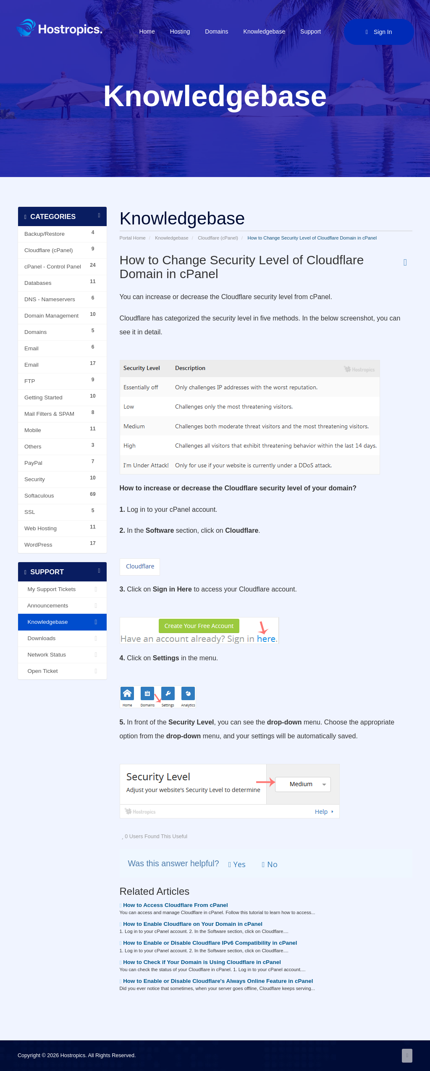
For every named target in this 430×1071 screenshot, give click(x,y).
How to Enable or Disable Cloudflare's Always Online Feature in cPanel (216, 981)
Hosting (180, 31)
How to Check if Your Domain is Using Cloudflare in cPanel (200, 962)
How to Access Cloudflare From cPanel (174, 905)
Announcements (62, 606)
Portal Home (133, 237)
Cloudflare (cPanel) (218, 237)
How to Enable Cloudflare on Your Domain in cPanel (191, 924)
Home (147, 31)
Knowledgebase (265, 31)
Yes (237, 864)
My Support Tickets (62, 589)
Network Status (62, 655)
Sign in (379, 32)
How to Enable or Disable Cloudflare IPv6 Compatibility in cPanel (208, 943)
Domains (216, 31)
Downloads (62, 638)
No (270, 864)
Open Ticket (62, 671)
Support (310, 31)
